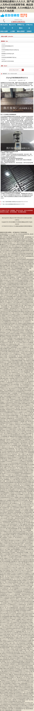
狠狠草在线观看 (20, 244)
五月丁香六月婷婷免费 (9, 609)
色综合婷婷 (19, 693)
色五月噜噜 (18, 403)
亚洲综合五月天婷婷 (25, 679)
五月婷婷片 (12, 615)
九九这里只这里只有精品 (17, 332)
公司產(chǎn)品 (29, 26)
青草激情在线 (9, 274)
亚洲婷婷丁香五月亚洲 (11, 570)
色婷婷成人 (23, 290)
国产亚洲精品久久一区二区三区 (18, 503)
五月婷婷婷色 (5, 243)
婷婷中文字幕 (5, 399)
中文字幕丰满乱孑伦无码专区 (26, 432)
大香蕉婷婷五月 (13, 399)
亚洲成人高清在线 (26, 430)
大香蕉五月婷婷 (6, 240)
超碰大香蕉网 (3, 444)
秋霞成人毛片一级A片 (19, 427)
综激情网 (13, 561)
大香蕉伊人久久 (6, 640)
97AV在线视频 (3, 323)
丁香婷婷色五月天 (16, 606)
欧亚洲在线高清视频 (14, 653)
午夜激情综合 (8, 409)
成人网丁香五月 (21, 513)
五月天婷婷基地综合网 (9, 628)
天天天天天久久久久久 (24, 345)
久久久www (17, 359)
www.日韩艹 (15, 567)
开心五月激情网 (14, 632)
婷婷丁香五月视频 (11, 525)
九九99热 (10, 305)
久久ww (31, 606)
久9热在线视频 (7, 396)
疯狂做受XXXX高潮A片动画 (16, 341)
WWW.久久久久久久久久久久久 (14, 539)
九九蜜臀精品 (14, 661)
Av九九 (22, 426)
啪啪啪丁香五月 (6, 661)
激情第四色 (19, 482)
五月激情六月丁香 (24, 326)
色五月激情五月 (7, 250)
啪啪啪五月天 (29, 405)
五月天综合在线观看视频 (15, 591)
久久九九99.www (23, 588)
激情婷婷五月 (12, 563)
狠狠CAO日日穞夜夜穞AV (8, 366)
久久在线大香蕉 (23, 351)
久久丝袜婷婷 (8, 545)
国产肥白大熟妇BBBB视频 (24, 528)
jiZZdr (14, 545)
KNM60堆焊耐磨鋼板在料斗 (7, 46)
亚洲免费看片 (7, 683)
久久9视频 (16, 621)
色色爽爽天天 (25, 274)
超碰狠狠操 (19, 597)
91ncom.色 (20, 655)
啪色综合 (22, 298)
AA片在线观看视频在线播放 (18, 240)
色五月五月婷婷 (24, 484)
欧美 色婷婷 (28, 458)
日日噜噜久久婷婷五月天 (22, 618)
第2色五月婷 (17, 476)
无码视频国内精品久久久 (22, 391)
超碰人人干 (12, 243)
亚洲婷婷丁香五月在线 (25, 507)
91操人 (21, 577)
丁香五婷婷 (3, 345)
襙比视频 (30, 692)
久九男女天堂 (11, 509)
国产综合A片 (13, 488)
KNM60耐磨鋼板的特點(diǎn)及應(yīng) (10, 49)
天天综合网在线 (10, 688)
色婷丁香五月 (5, 326)
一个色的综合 (22, 278)
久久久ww (9, 680)
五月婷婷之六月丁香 (17, 530)
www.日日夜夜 (20, 469)
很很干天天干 (16, 682)
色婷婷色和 (9, 631)
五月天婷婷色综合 (7, 610)
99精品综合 (17, 441)
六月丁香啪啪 (29, 348)
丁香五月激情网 (23, 289)
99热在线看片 (24, 409)
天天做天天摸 (4, 652)
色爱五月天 (10, 485)
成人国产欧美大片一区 (7, 327)
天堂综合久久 (6, 655)
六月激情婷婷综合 (26, 589)
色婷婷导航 (24, 455)
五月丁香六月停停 (19, 566)
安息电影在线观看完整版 (11, 415)
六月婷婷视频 (8, 296)
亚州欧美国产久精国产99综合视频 (21, 363)
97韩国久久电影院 (27, 488)
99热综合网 (29, 629)
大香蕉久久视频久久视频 (10, 551)
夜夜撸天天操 (12, 338)
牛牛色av (13, 272)
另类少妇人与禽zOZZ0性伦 (21, 310)
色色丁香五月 (15, 641)
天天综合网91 (28, 426)
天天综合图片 (3, 600)
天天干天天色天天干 (20, 411)
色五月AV (5, 563)
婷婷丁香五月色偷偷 (9, 286)
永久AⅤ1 (6, 585)
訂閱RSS (17, 220)
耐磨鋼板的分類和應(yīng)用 (7, 53)
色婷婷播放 (26, 516)
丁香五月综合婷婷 (13, 705)
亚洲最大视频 (25, 272)
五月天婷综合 (24, 271)
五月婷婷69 (22, 266)
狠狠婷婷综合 (6, 704)
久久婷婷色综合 (26, 557)
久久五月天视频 (8, 429)
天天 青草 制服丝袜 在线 (23, 524)
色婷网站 (30, 579)
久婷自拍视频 (23, 464)
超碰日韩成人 (22, 531)
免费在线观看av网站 (5, 350)
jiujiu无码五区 (7, 627)
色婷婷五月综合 (8, 515)
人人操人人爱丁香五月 (21, 635)
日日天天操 (20, 570)
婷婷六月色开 (12, 287)
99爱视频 (20, 661)
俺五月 (4, 619)
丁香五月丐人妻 (25, 493)
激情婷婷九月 (14, 350)
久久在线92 (22, 665)
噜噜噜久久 (5, 316)
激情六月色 (19, 442)
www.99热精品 (21, 600)
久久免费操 (6, 405)
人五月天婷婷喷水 (25, 682)
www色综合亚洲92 (24, 601)
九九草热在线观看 (27, 460)
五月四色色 (13, 655)
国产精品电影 (25, 676)
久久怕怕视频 (6, 554)
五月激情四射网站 (28, 661)
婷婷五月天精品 (11, 548)
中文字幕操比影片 (11, 604)
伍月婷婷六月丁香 (13, 677)
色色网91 (28, 610)
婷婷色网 (25, 281)
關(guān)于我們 (13, 217)
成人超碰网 (20, 656)
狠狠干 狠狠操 (22, 292)
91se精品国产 (18, 613)
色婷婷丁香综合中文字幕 (8, 430)
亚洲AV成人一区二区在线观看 (10, 588)
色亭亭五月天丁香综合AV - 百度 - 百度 (14, 454)
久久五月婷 (16, 385)
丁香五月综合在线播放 (16, 647)
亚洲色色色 (22, 643)
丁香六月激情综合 (14, 249)
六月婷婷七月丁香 (11, 537)
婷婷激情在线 (19, 516)
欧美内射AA (8, 484)
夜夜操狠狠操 (6, 320)
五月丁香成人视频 (6, 674)
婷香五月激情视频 (15, 375)
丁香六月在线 (15, 313)
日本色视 (18, 493)
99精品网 (6, 365)
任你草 (8, 272)
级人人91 (15, 418)
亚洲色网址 (12, 597)
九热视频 (18, 619)
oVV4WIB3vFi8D (4, 360)
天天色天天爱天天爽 (21, 667)
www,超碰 (6, 696)
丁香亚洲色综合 (13, 308)
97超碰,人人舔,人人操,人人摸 (26, 650)
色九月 (7, 249)
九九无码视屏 (4, 695)
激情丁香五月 (11, 475)
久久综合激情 (9, 557)
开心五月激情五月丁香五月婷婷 (11, 302)
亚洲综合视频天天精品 (17, 362)
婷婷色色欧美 (29, 259)
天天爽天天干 (24, 606)
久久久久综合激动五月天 (10, 499)
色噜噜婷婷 (9, 418)
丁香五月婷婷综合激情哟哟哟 (22, 688)
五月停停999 (8, 461)
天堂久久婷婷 (6, 268)
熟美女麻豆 (11, 659)
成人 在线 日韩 (11, 380)
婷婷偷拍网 (13, 237)
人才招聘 (12, 31)
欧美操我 (18, 580)
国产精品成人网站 (28, 534)
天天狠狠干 (16, 256)
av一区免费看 (17, 277)
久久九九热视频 (13, 585)
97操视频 (23, 368)
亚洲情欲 (8, 513)
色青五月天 (9, 385)
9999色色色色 (13, 524)
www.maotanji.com (5, 702)
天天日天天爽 (7, 330)
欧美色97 (13, 388)
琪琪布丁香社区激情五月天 (13, 368)
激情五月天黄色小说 (18, 265)
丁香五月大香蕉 (9, 441)
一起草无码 (8, 481)
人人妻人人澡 (22, 598)
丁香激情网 (10, 357)
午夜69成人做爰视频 (24, 497)
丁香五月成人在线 (14, 326)
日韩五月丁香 (17, 414)
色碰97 (13, 280)
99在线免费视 (12, 612)
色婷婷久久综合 (23, 412)
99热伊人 (28, 513)
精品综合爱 (16, 652)
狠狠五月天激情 (23, 296)
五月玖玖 (10, 426)
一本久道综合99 (29, 359)
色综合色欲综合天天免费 (24, 640)
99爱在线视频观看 (20, 609)
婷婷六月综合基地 (15, 702)
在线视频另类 (5, 507)
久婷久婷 (4, 252)
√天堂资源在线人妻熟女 (8, 522)
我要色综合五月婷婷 (18, 690)
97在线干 (11, 365)
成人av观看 (15, 417)
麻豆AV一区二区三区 (15, 579)
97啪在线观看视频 (12, 528)
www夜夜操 (29, 240)
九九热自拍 (6, 597)
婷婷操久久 (15, 429)
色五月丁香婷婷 (11, 619)
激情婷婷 (5, 659)
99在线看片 (5, 708)
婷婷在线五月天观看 (20, 628)
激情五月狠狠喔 (18, 357)
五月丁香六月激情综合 (6, 433)
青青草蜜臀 (24, 403)
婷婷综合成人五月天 (21, 638)
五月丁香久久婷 (12, 558)
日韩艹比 (28, 699)
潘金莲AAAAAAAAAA (20, 286)
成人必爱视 (18, 323)
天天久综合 (14, 627)
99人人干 (23, 536)
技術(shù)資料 (4, 31)
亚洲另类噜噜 (14, 463)
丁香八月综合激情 (10, 420)
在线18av (12, 493)
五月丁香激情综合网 (13, 319)
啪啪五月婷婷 (3, 635)
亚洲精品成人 (28, 244)
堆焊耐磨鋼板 (13, 212)
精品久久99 (13, 618)
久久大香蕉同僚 (26, 439)
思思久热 (10, 265)
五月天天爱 (8, 530)
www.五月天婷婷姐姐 (17, 281)
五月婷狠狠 (3, 580)
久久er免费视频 (27, 530)
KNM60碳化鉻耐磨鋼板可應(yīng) (8, 57)
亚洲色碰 (27, 662)
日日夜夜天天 (19, 262)
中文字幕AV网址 (23, 705)
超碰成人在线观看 (6, 336)
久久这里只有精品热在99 (25, 301)
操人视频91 (5, 558)
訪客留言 (29, 31)
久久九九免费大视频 (19, 458)
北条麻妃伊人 (17, 327)
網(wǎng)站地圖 (28, 217)
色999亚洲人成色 (18, 406)
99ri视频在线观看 (26, 377)
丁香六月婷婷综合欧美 (25, 515)
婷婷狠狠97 (20, 646)
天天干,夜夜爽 (24, 510)
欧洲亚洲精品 (20, 311)
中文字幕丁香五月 (24, 652)
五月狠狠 (15, 305)
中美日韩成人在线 (8, 263)
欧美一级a (18, 607)
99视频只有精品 (8, 692)
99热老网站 (25, 304)
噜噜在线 (10, 652)
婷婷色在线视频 (9, 476)
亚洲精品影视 (11, 351)
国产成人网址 (11, 635)
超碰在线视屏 (18, 400)
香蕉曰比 (25, 548)
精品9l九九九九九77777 (8, 473)
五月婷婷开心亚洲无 (7, 685)
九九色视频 (19, 388)
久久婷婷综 (16, 298)
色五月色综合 (28, 566)
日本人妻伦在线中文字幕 (23, 444)
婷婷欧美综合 (8, 423)
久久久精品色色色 (12, 600)
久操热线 (7, 470)
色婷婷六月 (12, 695)
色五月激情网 (7, 432)
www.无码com (3, 509)
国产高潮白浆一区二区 (24, 307)
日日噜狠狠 (4, 371)
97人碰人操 (27, 454)
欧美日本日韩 (6, 311)
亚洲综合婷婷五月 (19, 252)
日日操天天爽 (15, 278)
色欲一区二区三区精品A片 (24, 322)
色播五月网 (26, 649)
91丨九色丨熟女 (6, 253)
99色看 (17, 351)
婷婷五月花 (22, 673)
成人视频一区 (5, 467)
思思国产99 (6, 512)
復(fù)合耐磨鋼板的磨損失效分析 (12, 204)
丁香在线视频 (5, 287)
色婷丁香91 (3, 536)
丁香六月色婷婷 (18, 448)
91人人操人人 (19, 509)
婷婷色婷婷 (26, 400)
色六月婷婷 (30, 375)
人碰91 (25, 305)
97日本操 (22, 333)
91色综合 (19, 320)
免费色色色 (3, 644)
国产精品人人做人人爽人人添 (10, 643)
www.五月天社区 (20, 564)
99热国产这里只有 (11, 634)
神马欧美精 (22, 253)
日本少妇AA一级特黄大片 (11, 699)
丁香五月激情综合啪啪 (6, 670)
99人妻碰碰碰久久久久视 (8, 479)
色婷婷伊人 (10, 427)
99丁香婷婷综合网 (16, 674)
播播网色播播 (20, 287)
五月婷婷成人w (18, 374)
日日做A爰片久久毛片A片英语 (10, 665)
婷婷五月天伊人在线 (20, 378)
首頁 (9, 73)
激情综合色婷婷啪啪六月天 (24, 387)
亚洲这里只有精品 (12, 689)
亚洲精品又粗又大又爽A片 (7, 406)
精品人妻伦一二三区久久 (20, 344)
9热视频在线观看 (25, 250)
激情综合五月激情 (6, 656)
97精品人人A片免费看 (8, 494)
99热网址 (8, 261)
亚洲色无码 (19, 545)
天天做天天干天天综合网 (21, 659)
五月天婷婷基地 (24, 446)
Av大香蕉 (11, 649)
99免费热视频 (26, 481)
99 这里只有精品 (6, 573)
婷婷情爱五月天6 (23, 319)
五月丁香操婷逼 (26, 527)
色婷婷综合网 (19, 451)
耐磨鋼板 (12, 210)
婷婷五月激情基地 (9, 448)
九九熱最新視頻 (9, 510)
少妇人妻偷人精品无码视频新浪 (12, 549)
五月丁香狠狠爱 (17, 631)
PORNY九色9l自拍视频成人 (11, 293)
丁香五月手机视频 (24, 385)
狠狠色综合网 (22, 491)
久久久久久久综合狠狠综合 (19, 461)
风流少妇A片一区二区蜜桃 (16, 467)
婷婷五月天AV (10, 644)
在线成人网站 (21, 701)
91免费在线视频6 (26, 323)
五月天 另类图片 (6, 506)
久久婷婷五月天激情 (16, 439)
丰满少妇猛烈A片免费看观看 (11, 560)
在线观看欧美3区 (10, 451)
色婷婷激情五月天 (20, 707)
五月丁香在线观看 (24, 313)
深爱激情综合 (3, 393)
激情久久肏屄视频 (6, 397)
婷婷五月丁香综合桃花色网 (19, 680)
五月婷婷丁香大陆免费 (7, 277)
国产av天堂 (25, 327)
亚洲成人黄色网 (21, 445)
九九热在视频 (27, 366)
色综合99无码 (19, 466)
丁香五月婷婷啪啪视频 (16, 268)
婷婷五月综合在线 (29, 295)
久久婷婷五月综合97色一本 (10, 449)
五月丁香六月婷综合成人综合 (15, 371)
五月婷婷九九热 (20, 366)
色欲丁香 (27, 421)
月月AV (27, 408)
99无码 (30, 704)
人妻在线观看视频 (18, 263)
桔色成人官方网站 (19, 452)
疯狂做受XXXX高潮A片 (15, 540)
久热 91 (16, 348)
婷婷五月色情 (25, 607)
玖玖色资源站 (18, 695)
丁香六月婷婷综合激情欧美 (11, 582)
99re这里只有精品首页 (7, 686)
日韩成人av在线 (15, 329)
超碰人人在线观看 (12, 393)
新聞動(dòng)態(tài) (20, 26)
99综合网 (27, 311)
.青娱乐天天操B (25, 619)
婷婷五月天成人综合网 (17, 390)
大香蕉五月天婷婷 (14, 577)
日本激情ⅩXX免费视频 (12, 345)
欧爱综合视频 (8, 487)
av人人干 (26, 690)
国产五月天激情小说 (7, 505)
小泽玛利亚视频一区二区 (14, 356)
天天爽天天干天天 (16, 502)
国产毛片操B (15, 601)
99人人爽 (10, 307)
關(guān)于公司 (12, 26)
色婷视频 (25, 371)
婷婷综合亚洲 (22, 463)
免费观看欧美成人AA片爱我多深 (20, 521)
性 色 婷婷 (6, 650)
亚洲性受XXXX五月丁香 (25, 350)
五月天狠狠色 (3, 255)
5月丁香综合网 (26, 568)
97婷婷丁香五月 (7, 555)
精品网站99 (23, 441)
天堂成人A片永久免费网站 (13, 271)
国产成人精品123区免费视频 (11, 247)
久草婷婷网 (12, 378)
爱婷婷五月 (12, 668)
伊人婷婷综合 (16, 424)
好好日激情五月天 (16, 555)
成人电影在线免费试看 (21, 561)
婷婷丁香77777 (4, 583)
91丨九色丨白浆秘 (7, 424)
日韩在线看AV (15, 261)
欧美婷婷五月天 (15, 396)
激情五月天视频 (20, 615)
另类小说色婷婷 (23, 560)
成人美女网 (19, 525)
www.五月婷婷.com (7, 417)
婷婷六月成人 (16, 519)
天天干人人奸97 (10, 438)
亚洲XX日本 (17, 603)
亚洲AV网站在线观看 (28, 668)
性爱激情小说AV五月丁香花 (11, 598)
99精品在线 (6, 421)
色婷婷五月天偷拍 (10, 403)
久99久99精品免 (9, 344)
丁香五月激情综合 (27, 354)
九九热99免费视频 (17, 339)
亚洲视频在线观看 (13, 491)
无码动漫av (18, 576)
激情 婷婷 (5, 378)
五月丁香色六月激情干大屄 (9, 625)
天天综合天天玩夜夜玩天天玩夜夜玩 (20, 573)
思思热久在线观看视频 (15, 512)
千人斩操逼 (22, 629)
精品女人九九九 (6, 446)
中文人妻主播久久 (19, 369)
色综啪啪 (15, 307)
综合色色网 (30, 464)
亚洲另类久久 (21, 418)
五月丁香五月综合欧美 (16, 698)
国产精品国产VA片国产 (14, 464)
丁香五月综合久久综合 (7, 414)
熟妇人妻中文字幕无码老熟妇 (10, 266)
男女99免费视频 (6, 561)
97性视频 (25, 552)
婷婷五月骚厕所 (23, 247)
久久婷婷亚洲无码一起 (22, 604)
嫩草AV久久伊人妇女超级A (9, 244)
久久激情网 (21, 421)
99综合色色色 (11, 304)
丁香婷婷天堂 (7, 290)
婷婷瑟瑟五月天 (24, 653)
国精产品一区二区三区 (27, 631)
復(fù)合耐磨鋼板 (28, 210)
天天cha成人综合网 (23, 383)
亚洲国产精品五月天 (8, 603)
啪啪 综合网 (22, 429)
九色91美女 (20, 689)
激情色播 (10, 298)
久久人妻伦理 (3, 658)
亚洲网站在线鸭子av (8, 348)
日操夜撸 (4, 537)
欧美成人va (19, 668)
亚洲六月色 (19, 625)
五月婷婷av (16, 515)
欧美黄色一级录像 (24, 330)
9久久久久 (31, 304)
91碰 (27, 470)
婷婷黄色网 (26, 438)
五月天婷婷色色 (17, 710)
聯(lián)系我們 (20, 31)
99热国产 (10, 256)
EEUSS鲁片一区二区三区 (18, 336)
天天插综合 (8, 281)
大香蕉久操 (21, 582)
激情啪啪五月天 (26, 555)
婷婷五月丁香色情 (19, 353)
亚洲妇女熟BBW (7, 641)
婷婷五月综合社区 (4, 632)
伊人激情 (4, 380)
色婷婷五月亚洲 (17, 622)
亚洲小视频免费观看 (7, 710)
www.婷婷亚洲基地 (25, 424)
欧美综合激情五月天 (22, 518)
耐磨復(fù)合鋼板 (4, 212)
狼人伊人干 (24, 414)
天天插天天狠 (29, 598)
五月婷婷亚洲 (12, 405)
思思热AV (27, 496)
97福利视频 (8, 275)
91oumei (12, 369)
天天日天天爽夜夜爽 (7, 383)
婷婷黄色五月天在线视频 (6, 546)
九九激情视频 (28, 643)
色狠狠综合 (10, 458)
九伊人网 (20, 305)
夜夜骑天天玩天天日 (9, 671)
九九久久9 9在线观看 (11, 445)
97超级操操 (17, 510)
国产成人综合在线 (4, 577)
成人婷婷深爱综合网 (8, 571)
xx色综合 (5, 338)
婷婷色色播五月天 (16, 500)
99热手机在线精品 (21, 259)
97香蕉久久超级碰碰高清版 (20, 685)
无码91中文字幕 (12, 241)
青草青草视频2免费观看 (21, 280)
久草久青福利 (26, 339)
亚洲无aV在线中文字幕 (23, 499)
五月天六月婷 (5, 591)
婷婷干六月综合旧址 (16, 324)
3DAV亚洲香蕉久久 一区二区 (20, 692)
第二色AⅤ (21, 249)
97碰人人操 (13, 518)
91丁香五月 (18, 430)
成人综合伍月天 (12, 564)
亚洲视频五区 (5, 618)
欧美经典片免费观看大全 (10, 664)
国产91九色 (8, 469)
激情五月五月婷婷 (10, 314)
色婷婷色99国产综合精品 (8, 552)
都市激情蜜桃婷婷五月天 (17, 435)
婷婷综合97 (5, 342)
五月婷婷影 (5, 542)
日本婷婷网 (29, 491)
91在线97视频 (8, 690)
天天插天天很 (17, 676)
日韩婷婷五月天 (15, 470)
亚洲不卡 (2, 296)
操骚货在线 (5, 319)
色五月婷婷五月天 (24, 621)
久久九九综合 (13, 387)
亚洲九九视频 (27, 263)
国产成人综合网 (26, 522)
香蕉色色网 (7, 324)
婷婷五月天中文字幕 (16, 554)
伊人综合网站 (27, 487)
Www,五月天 (15, 673)
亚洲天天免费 (24, 616)
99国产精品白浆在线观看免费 (7, 693)
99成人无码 (19, 637)
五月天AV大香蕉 (16, 397)
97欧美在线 (3, 676)
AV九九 (31, 391)
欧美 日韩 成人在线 (5, 237)
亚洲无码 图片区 (9, 299)
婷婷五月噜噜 (19, 284)
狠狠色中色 (13, 624)
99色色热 (5, 298)
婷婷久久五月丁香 (10, 353)
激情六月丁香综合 (16, 527)
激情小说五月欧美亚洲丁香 (22, 380)
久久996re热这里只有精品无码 (12, 402)
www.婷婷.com (7, 280)
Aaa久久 (25, 625)
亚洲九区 (19, 488)
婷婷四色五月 (27, 384)
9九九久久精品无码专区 (23, 308)
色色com (8, 662)
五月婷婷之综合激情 (21, 634)
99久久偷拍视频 (8, 339)
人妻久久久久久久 (19, 496)
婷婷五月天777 (28, 284)
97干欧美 (7, 332)
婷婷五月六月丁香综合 (7, 359)
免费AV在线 (6, 668)
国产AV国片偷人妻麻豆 (18, 295)
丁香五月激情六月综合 (21, 243)
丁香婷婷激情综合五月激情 (11, 289)
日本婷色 (14, 513)
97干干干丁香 (5, 638)
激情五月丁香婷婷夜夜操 (19, 546)
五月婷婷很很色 (24, 396)
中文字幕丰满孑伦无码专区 (21, 644)
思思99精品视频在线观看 (20, 365)
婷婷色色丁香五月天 (28, 442)
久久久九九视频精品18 (23, 347)
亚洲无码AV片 (5, 503)
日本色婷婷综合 (24, 641)
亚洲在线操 (13, 320)
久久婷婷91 (29, 585)
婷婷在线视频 (5, 579)
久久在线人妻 (15, 484)
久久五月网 (5, 533)
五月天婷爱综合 (28, 332)
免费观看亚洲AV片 (10, 637)
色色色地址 (5, 589)
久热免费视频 (6, 586)
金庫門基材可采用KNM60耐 (7, 61)
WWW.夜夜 (3, 442)
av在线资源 (23, 478)
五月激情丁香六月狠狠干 (19, 433)
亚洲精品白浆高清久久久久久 (18, 586)
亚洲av (22, 359)
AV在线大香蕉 (20, 624)
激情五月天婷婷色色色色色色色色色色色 (20, 696)
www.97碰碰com (4, 531)
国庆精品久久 (20, 537)
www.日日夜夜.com (5, 269)
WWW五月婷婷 (24, 329)
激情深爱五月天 (7, 313)
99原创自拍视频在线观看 (18, 662)
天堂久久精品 (16, 426)
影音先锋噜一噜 (26, 500)
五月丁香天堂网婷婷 (24, 246)
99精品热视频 (17, 557)
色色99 (30, 351)
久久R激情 (18, 272)
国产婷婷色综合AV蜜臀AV (14, 658)
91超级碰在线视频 (6, 521)
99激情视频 (13, 311)
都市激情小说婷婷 (13, 292)
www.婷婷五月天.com (8, 613)
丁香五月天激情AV (27, 545)
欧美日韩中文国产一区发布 (22, 543)
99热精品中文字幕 (27, 695)
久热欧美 (23, 540)
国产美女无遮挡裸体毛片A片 (15, 316)
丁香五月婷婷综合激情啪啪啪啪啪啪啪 (13, 472)
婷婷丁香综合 (6, 439)
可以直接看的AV (17, 377)
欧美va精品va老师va (27, 674)
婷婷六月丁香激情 (12, 444)
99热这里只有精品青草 (21, 479)
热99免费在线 (12, 667)
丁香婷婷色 (27, 287)
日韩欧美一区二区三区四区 (15, 342)
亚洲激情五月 (6, 384)
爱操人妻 (4, 301)
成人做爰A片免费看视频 (10, 347)
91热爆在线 (19, 338)
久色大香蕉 (18, 522)
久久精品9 (15, 423)
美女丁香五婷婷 (28, 362)
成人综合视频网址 (10, 490)
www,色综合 (25, 613)
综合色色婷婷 (29, 665)
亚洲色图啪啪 (5, 616)
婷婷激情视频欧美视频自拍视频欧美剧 (18, 533)
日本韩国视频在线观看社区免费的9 (15, 283)
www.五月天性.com (19, 571)
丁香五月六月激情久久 (22, 612)
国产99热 (10, 708)
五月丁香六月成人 (13, 246)
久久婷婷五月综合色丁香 (10, 408)
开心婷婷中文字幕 (6, 278)
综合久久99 (6, 524)
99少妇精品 (28, 298)
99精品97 (14, 683)
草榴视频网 (24, 324)
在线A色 (30, 414)
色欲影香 (27, 369)
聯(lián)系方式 (20, 217)
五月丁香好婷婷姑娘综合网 (24, 393)
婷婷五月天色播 (18, 460)
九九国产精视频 (29, 582)
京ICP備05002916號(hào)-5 (8, 226)
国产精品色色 (21, 585)
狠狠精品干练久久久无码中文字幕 (23, 671)
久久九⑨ (15, 383)
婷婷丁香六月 (20, 408)
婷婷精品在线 (6, 262)
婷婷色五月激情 (27, 482)
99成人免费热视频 (22, 683)
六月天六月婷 (10, 252)
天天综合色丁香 (28, 494)
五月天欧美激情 (27, 394)
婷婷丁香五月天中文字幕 (6, 377)
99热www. (2, 261)
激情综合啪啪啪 (14, 421)
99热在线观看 (27, 390)
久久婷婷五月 (24, 579)
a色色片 (7, 488)
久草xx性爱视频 (18, 438)
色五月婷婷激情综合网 (27, 356)
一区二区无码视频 (24, 485)
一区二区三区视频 (15, 446)
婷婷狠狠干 (14, 574)
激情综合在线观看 (24, 269)
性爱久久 (27, 283)
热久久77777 (7, 606)
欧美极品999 (7, 335)
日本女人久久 (27, 406)
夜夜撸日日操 (27, 314)
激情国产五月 (19, 548)
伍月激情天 (19, 568)
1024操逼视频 (8, 519)
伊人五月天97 (10, 354)
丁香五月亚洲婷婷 (25, 397)
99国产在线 (16, 296)
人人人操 (6, 341)
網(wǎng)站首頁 (4, 26)
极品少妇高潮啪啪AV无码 (18, 670)
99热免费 (24, 622)
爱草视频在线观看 (28, 490)
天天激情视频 (17, 708)
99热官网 (15, 301)
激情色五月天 (5, 653)
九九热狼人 (12, 629)
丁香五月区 (10, 301)
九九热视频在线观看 (10, 284)
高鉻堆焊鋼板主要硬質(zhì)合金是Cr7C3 (14, 201)
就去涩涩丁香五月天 (13, 542)
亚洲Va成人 (18, 304)
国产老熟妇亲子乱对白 (24, 255)
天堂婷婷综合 (25, 277)
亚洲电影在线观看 (26, 436)
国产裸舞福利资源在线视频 (15, 436)
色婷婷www (12, 391)
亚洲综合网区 (11, 323)
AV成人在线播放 (7, 500)
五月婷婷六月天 (19, 314)
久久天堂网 (10, 460)
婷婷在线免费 (29, 368)
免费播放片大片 (4, 491)
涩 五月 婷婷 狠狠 (25, 549)
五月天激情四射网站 (27, 512)
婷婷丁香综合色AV (14, 531)
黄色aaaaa (17, 485)
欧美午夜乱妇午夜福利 (10, 457)
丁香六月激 (3, 662)
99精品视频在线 (15, 335)
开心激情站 (30, 441)
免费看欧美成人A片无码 (10, 322)
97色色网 (14, 656)
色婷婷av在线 (9, 682)
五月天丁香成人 (19, 490)
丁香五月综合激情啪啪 (27, 576)
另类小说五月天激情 (13, 255)
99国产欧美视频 (22, 399)
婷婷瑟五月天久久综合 (10, 568)
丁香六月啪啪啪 (26, 647)
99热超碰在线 (29, 253)
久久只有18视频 (23, 415)
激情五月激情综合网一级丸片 (7, 466)
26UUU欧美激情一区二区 (17, 384)
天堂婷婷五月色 (15, 269)
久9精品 (25, 448)
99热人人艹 (5, 475)
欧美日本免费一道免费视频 (24, 237)
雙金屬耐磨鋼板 (22, 212)
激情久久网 (9, 363)
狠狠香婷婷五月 (20, 475)
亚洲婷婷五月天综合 (16, 506)
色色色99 (29, 635)
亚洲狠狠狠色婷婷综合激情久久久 (19, 704)
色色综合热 (22, 470)
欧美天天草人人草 (7, 622)
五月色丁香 (7, 388)
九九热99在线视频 (11, 580)
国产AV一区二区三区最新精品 (7, 607)
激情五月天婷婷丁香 (21, 241)
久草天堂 (10, 589)
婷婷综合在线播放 (19, 381)
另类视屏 (24, 580)
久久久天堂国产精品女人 (8, 400)
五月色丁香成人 (12, 583)
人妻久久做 (7, 375)
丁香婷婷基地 (19, 552)
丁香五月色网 (3, 305)
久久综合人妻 (19, 563)
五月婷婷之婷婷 (23, 417)
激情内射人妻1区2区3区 (8, 452)
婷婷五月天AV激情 (24, 302)
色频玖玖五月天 (17, 589)
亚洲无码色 (28, 574)
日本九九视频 (28, 353)
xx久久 (17, 629)
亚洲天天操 (30, 634)
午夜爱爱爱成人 (15, 253)
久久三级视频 (27, 537)
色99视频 (16, 333)
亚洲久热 (14, 469)
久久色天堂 (15, 238)
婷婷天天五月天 (21, 405)
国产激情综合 (26, 525)
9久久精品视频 (7, 329)
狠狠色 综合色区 (7, 527)
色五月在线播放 (19, 494)
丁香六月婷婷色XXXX (5, 295)
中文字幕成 (17, 455)
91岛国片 (25, 506)
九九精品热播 (16, 594)
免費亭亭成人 (18, 354)
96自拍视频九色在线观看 (19, 610)
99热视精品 (22, 699)
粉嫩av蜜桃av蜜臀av (14, 616)
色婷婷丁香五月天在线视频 (12, 478)
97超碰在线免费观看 (18, 487)
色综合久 (15, 412)
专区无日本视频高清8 (17, 481)
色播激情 (13, 262)
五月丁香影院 (27, 646)
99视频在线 (29, 411)
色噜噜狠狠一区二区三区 (12, 679)
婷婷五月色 (8, 502)
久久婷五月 (28, 600)
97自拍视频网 (10, 676)
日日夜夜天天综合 (25, 402)
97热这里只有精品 (4, 369)
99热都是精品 (15, 330)
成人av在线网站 (19, 534)
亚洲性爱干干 (17, 274)
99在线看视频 (24, 476)
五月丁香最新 (7, 362)
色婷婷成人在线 (13, 646)
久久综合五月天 (23, 261)
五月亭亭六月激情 (12, 595)
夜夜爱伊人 (17, 473)
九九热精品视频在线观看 (15, 360)
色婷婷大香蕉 (25, 698)
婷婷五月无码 (3, 357)
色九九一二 (9, 594)
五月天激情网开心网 (21, 457)
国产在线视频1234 (10, 707)
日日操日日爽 (20, 595)
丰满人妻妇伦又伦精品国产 (25, 449)
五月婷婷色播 (16, 409)
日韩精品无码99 (16, 250)
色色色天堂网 (22, 293)
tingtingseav (3, 271)
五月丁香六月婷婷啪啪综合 (26, 256)
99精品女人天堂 (18, 394)
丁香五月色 (23, 375)
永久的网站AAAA (8, 621)
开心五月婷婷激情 (26, 592)
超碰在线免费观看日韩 (10, 482)
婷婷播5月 (26, 563)
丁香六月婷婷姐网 (14, 507)
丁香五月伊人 (30, 293)
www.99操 (28, 336)
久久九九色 (26, 316)
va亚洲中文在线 (18, 649)
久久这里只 (21, 275)
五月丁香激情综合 (28, 656)
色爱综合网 (26, 262)
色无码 (3, 682)
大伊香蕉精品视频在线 (7, 310)
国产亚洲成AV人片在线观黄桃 (13, 592)
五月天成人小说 (27, 268)
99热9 (6, 629)
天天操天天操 (5, 615)
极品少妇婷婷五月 (11, 442)
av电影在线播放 (10, 411)
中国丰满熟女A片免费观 (20, 299)
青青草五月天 (20, 574)
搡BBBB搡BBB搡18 (20, 420)
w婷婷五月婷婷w (9, 333)
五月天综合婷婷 (26, 320)
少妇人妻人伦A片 (23, 238)
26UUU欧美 (7, 574)
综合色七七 (30, 344)
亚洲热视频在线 (13, 701)
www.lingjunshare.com (8, 566)
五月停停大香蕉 (26, 505)
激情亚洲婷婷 (26, 591)
